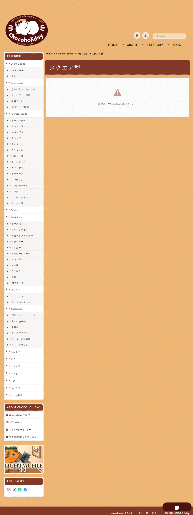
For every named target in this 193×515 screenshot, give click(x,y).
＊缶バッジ (82, 46)
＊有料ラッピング (18, 94)
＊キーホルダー (17, 113)
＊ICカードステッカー (21, 228)
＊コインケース (17, 154)
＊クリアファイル (18, 222)
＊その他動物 (15, 388)
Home (113, 38)
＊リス (11, 373)
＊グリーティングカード (22, 308)
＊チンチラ (14, 359)
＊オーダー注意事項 (20, 332)
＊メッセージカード (20, 246)
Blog (176, 38)
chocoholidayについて (20, 410)
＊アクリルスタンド (20, 295)
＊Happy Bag (16, 63)
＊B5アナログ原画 (19, 100)
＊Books (12, 202)
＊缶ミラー (15, 137)
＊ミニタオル (16, 142)
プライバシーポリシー (20, 424)
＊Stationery (15, 210)
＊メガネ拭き (16, 125)
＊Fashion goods (65, 46)
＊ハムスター (15, 381)
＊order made (16, 75)
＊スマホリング (17, 172)
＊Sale (12, 69)
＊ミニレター (16, 264)
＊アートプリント (18, 338)
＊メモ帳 (14, 258)
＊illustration (15, 301)
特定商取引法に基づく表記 (22, 432)
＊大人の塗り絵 (17, 314)
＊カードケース (17, 160)
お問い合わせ (15, 417)
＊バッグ (14, 184)
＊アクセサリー (17, 196)
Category (155, 38)
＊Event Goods (16, 56)
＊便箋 (12, 270)
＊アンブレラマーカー (21, 119)
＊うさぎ (13, 366)
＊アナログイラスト (20, 326)
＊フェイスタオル (18, 190)
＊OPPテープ (16, 276)
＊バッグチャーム (18, 178)
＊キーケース (16, 166)
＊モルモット (15, 344)
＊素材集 (14, 320)
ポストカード (16, 240)
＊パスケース (16, 148)
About (132, 38)
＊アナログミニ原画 (20, 88)
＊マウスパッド (17, 216)
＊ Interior (14, 282)
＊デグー (13, 352)
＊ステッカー (16, 234)
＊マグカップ (16, 289)
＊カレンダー (16, 252)
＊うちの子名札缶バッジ (22, 82)
